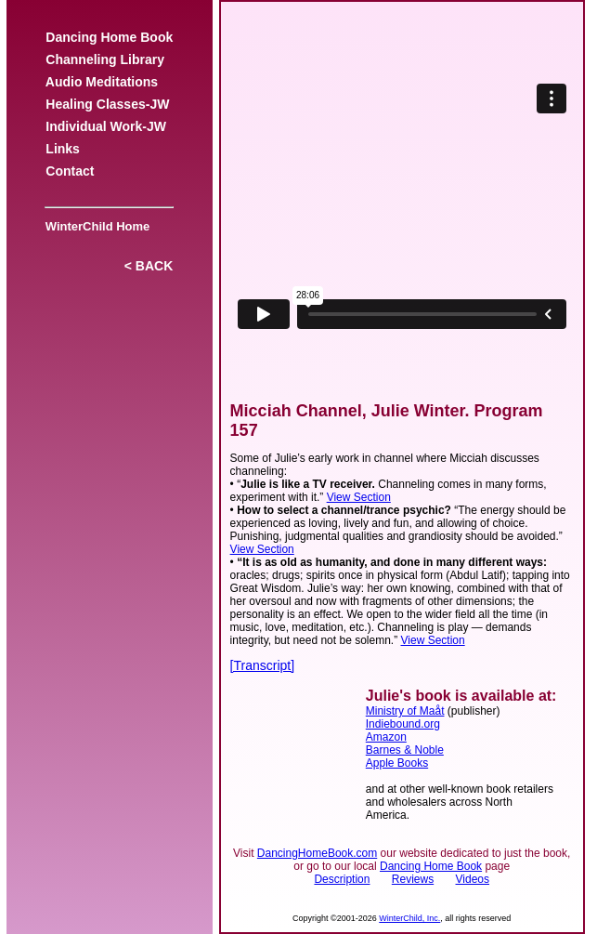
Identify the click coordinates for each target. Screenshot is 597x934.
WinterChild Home (94, 226)
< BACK (148, 265)
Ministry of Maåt (405, 710)
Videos (472, 879)
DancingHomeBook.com (317, 853)
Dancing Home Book (109, 37)
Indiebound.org (403, 723)
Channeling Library (105, 59)
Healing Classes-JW (108, 104)
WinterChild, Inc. (409, 918)
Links (63, 148)
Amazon (386, 736)
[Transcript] (262, 665)
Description (342, 879)
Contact (70, 171)
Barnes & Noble (405, 749)
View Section (359, 497)
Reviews (413, 879)
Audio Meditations (102, 81)
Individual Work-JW (106, 126)
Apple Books (397, 763)
